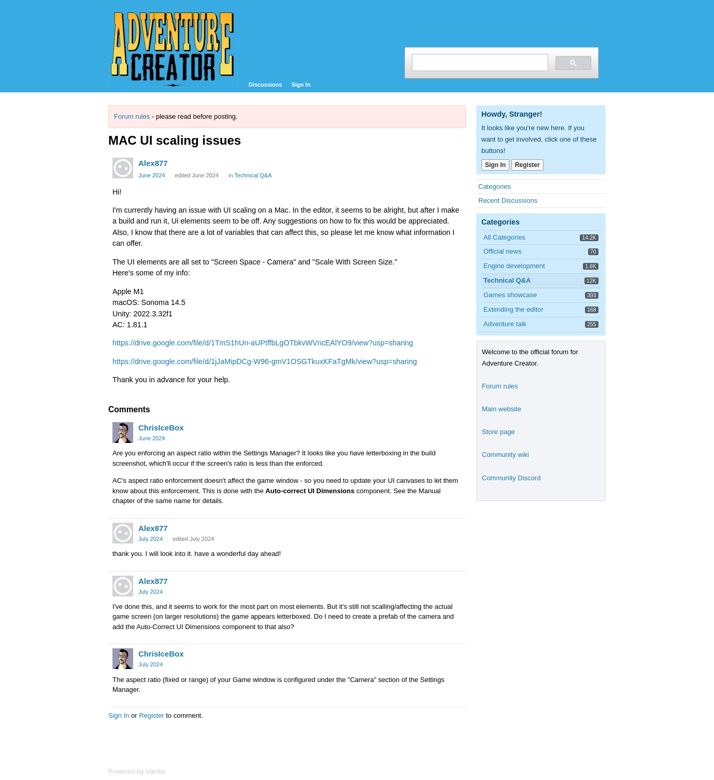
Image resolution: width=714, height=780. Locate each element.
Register (151, 715)
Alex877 (153, 163)
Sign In (300, 84)
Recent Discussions (507, 200)
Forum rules (132, 116)
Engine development (514, 266)
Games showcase (510, 295)
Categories (494, 186)
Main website (501, 409)
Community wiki (505, 454)
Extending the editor (513, 309)
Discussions (265, 84)
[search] (479, 62)
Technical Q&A (253, 175)
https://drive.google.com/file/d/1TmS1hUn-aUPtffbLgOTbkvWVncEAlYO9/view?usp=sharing (262, 343)
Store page (498, 432)
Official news (502, 251)
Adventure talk (504, 324)
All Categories (504, 237)
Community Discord (511, 478)
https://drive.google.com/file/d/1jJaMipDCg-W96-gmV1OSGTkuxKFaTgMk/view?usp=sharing (264, 361)
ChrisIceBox (161, 427)
